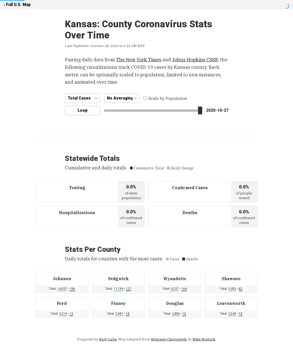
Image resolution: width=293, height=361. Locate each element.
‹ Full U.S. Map (17, 4)
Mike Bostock (204, 339)
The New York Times (138, 60)
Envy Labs (108, 339)
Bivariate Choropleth (169, 339)
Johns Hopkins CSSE (195, 60)
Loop (82, 110)
